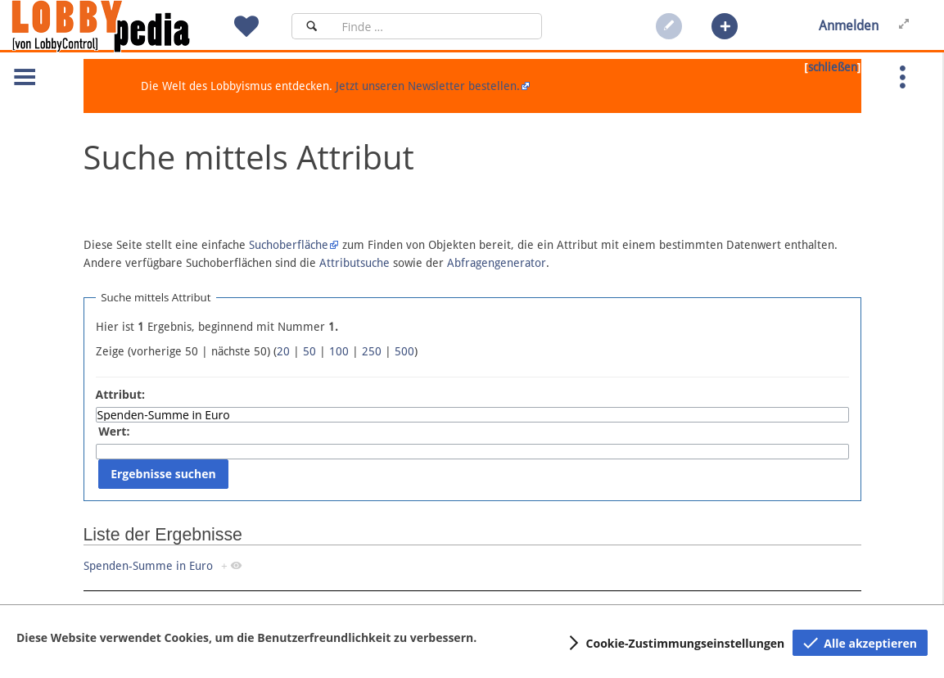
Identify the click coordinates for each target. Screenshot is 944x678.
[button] (724, 26)
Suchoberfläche (288, 244)
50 (309, 351)
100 (339, 351)
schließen (832, 67)
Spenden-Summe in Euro (148, 565)
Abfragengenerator (496, 262)
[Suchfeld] (437, 26)
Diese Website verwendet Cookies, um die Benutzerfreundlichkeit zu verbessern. (246, 637)
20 (283, 351)
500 (404, 351)
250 (372, 351)
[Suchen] (311, 26)
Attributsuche (354, 262)
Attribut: (121, 394)
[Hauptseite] (128, 26)
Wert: (113, 431)
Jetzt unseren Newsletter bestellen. (428, 86)
